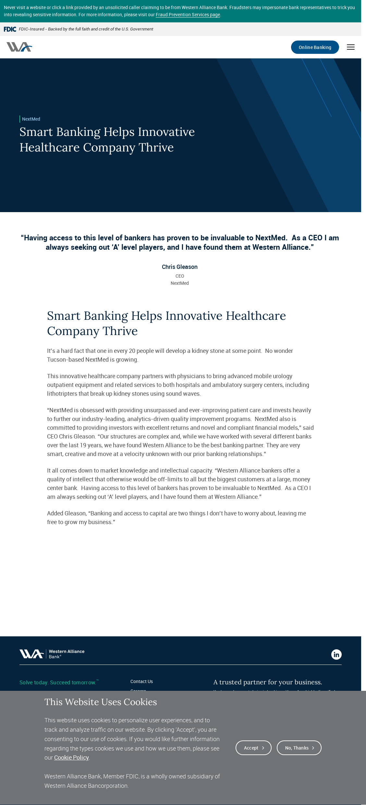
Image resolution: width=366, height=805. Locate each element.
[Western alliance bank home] (19, 47)
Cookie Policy (71, 765)
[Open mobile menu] (351, 47)
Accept (251, 755)
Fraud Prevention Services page (188, 14)
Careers (138, 691)
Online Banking (315, 47)
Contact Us (141, 681)
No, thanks (297, 755)
